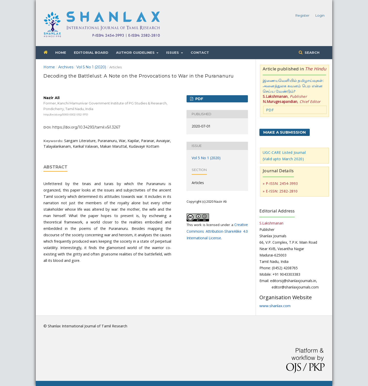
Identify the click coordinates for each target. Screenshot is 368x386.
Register (302, 15)
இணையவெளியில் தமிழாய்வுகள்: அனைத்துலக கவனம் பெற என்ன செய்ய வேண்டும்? (293, 86)
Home (60, 52)
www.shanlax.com (275, 305)
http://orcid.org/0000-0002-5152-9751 (65, 114)
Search (311, 52)
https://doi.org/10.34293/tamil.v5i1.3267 (86, 127)
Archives (65, 67)
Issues (173, 52)
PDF (198, 99)
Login (320, 15)
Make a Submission (284, 132)
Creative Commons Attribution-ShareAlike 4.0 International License (217, 231)
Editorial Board (91, 52)
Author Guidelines (136, 52)
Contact (200, 52)
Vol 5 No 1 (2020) (91, 67)
